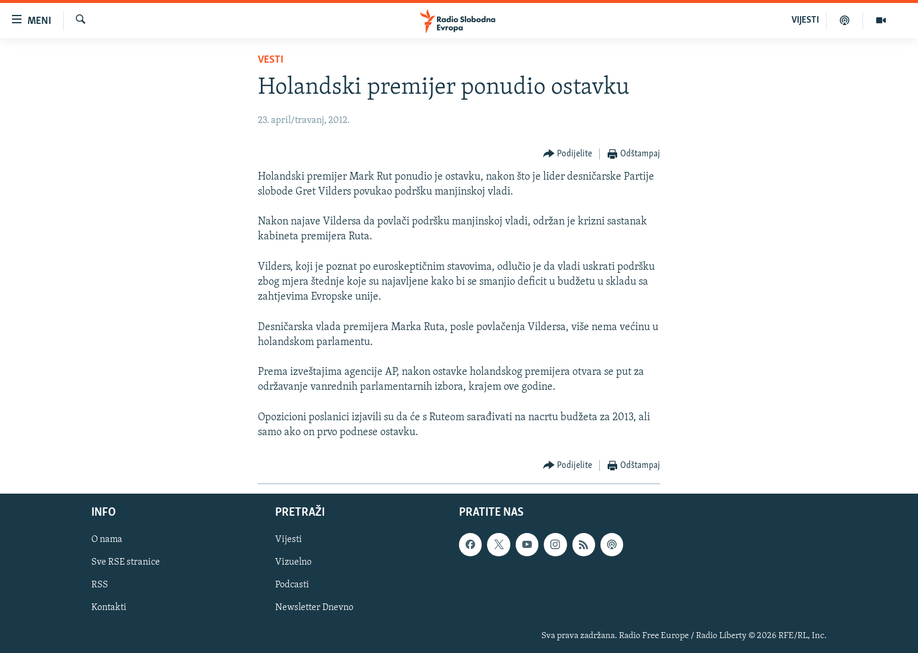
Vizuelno (293, 562)
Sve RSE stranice (125, 562)
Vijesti (288, 539)
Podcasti (292, 585)
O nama (106, 539)
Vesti (271, 60)
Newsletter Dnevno (314, 608)
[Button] (568, 154)
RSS (99, 585)
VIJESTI (805, 20)
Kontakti (109, 608)
